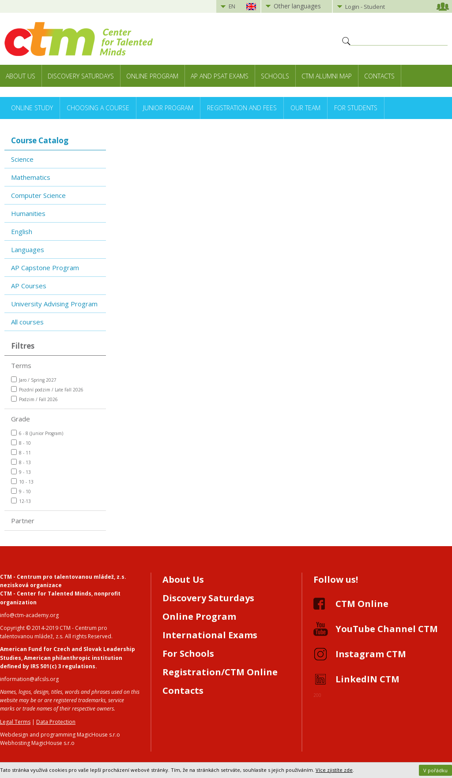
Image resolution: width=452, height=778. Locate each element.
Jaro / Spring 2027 (33, 379)
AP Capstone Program (45, 267)
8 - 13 (21, 462)
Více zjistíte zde (334, 770)
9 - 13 (21, 472)
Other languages (297, 6)
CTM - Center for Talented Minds (45, 593)
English (21, 231)
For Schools (188, 653)
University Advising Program (54, 303)
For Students (355, 108)
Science (22, 159)
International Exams (209, 635)
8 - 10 (21, 442)
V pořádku (435, 770)
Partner (22, 520)
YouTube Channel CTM (386, 629)
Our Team (305, 108)
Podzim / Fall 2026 (34, 399)
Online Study (32, 108)
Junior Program (168, 108)
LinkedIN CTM (367, 679)
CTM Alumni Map (326, 76)
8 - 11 (21, 452)
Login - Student (365, 7)
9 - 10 (21, 491)
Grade (20, 418)
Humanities (28, 213)
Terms (21, 365)
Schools (275, 76)
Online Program (152, 76)
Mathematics (30, 177)
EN (232, 6)
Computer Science (38, 195)
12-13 (21, 501)
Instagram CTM (370, 654)
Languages (27, 249)
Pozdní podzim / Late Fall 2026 (47, 389)
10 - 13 (22, 481)
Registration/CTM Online (220, 672)
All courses (27, 321)
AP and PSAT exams (220, 76)
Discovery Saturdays (81, 76)
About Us (20, 76)
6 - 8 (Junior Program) (37, 433)
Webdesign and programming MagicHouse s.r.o (60, 734)
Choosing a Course (98, 108)
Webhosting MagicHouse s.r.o (37, 743)
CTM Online (361, 604)
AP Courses (28, 285)
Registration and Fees (242, 108)
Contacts (379, 76)
